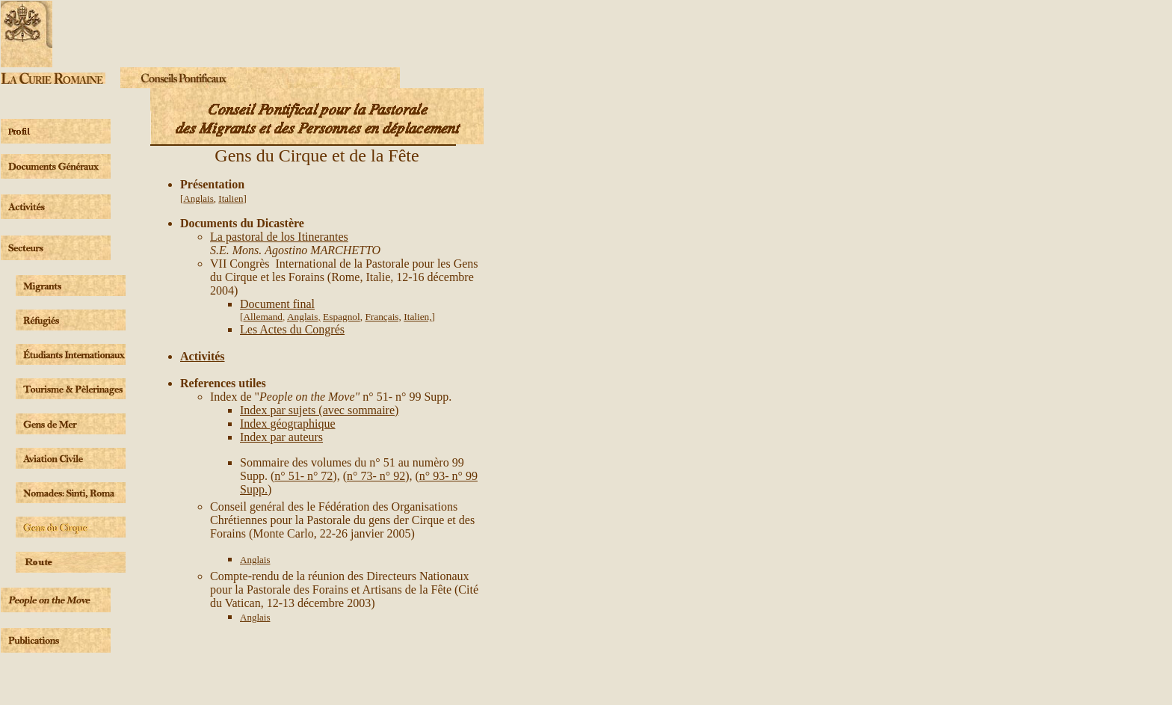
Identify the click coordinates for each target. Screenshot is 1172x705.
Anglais (198, 198)
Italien (230, 198)
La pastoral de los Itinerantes (279, 236)
